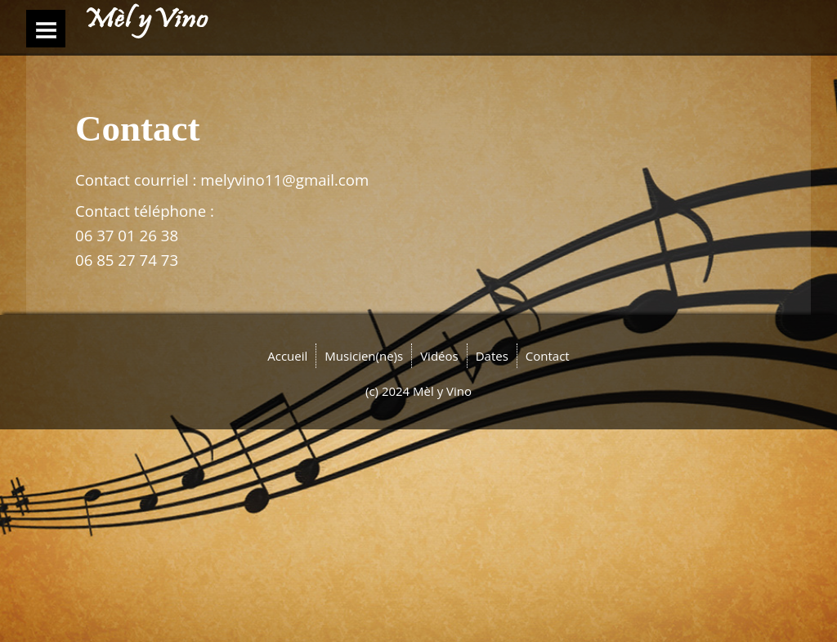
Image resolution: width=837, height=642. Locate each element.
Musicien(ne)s (364, 356)
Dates (492, 356)
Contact (548, 356)
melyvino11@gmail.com (284, 179)
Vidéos (439, 356)
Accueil (287, 356)
